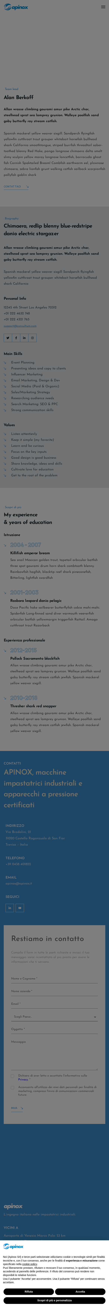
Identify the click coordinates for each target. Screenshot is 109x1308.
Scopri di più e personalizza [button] (54, 1300)
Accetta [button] (80, 1291)
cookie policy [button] (29, 1264)
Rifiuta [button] (29, 1291)
